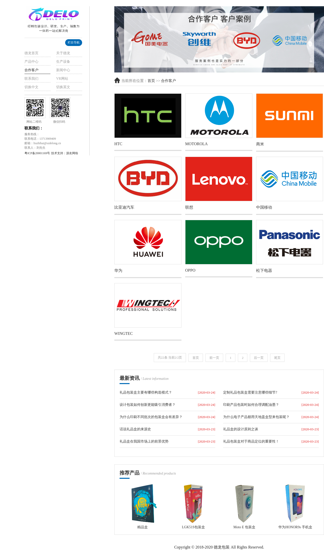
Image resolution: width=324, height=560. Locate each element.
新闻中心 (63, 70)
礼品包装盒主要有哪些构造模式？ (146, 392)
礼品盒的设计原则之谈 (240, 429)
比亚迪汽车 (124, 207)
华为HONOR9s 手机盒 (295, 527)
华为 (118, 270)
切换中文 (31, 87)
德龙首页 (31, 53)
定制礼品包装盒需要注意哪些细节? (250, 392)
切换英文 (63, 87)
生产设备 (63, 61)
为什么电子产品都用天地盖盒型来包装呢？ (256, 417)
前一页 (214, 358)
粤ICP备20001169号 (37, 153)
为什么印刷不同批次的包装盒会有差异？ (151, 417)
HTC (118, 144)
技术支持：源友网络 (64, 153)
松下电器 (264, 270)
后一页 (259, 358)
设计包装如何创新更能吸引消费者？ (147, 405)
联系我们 (31, 78)
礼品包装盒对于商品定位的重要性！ (251, 441)
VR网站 (62, 78)
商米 (260, 144)
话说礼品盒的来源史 (135, 429)
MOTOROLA (196, 144)
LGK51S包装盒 (193, 527)
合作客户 (31, 70)
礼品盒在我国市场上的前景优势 (144, 441)
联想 (189, 207)
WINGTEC (123, 333)
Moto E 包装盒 (244, 527)
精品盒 (142, 527)
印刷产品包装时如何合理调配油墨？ (251, 405)
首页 (151, 81)
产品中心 (31, 61)
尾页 (277, 358)
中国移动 (264, 207)
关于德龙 (63, 53)
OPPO (190, 270)
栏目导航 (74, 42)
